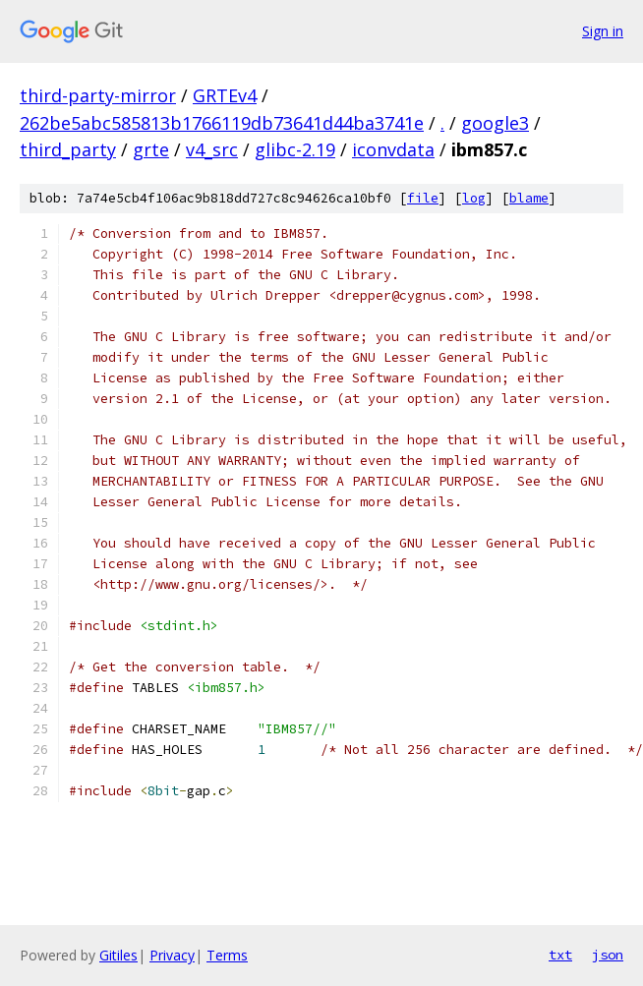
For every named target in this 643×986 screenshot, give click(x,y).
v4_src (212, 149)
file (422, 198)
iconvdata (393, 149)
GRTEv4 (225, 95)
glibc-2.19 (295, 149)
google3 (495, 123)
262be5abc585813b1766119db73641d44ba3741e (222, 123)
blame (529, 198)
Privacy (172, 955)
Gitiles (118, 955)
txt (560, 954)
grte (151, 149)
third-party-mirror (98, 95)
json (607, 954)
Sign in (602, 31)
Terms (227, 955)
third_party (68, 149)
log (474, 198)
